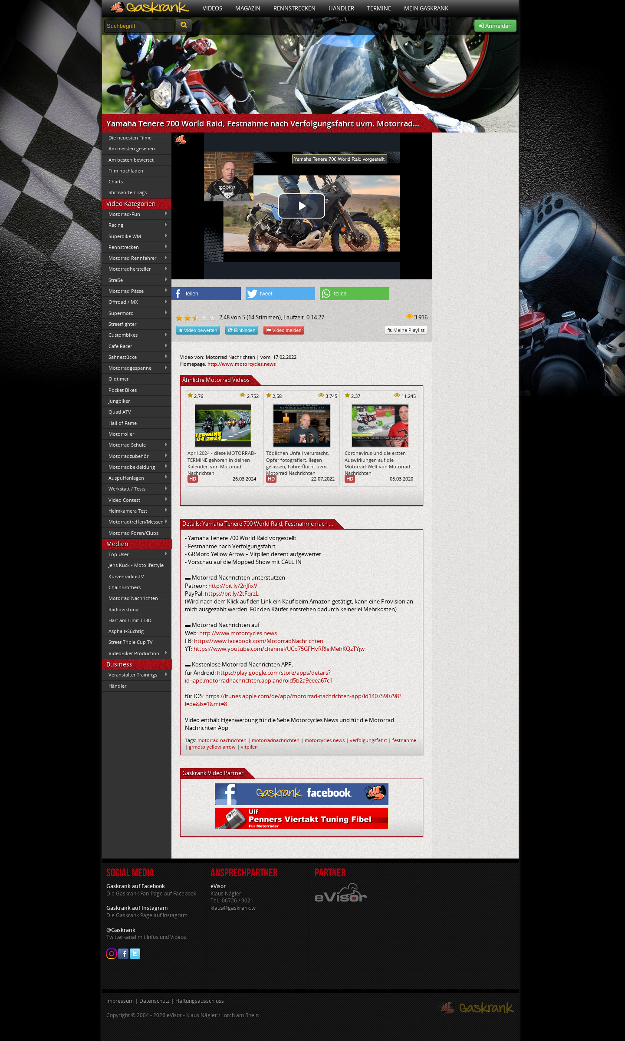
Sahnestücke (135, 356)
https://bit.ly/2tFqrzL (232, 593)
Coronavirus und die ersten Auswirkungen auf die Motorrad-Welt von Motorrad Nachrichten (377, 463)
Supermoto (135, 312)
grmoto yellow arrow (212, 746)
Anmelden (495, 26)
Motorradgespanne (135, 368)
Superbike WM (135, 235)
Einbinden (241, 330)
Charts (116, 181)
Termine (379, 8)
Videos (212, 8)
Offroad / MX (135, 301)
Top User (135, 553)
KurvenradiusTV (126, 576)
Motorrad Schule (135, 444)
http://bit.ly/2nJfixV (232, 586)
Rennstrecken (294, 8)
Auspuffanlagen (135, 477)
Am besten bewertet (131, 159)
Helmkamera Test (135, 510)
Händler (341, 8)
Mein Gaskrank (426, 8)
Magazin (247, 8)
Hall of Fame (123, 423)
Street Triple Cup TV (131, 642)
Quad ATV (120, 411)
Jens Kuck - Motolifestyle (136, 565)
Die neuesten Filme (130, 137)
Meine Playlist (406, 330)
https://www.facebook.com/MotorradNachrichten (258, 641)
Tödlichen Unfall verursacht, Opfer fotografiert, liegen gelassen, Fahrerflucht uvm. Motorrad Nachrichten (297, 463)
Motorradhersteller (135, 268)
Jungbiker (119, 401)
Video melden (283, 330)
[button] (206, 293)
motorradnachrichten (275, 740)
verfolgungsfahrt (368, 740)
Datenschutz (154, 1001)
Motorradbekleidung (135, 466)
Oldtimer (118, 378)
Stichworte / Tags (128, 192)
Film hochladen (126, 170)
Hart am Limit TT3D (130, 620)
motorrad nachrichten (222, 740)
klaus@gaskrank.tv (233, 908)
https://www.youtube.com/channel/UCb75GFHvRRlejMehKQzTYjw (279, 649)
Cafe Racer (135, 345)
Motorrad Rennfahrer (135, 258)
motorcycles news (325, 740)
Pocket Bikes (123, 390)
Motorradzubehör (135, 455)
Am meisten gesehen (132, 148)
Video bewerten (198, 330)
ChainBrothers (125, 587)
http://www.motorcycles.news (241, 364)
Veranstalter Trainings (135, 674)
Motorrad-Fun (135, 213)
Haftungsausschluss (199, 1001)
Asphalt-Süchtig (126, 631)
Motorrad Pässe (135, 290)
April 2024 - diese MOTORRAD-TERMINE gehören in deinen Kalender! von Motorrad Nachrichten (222, 463)
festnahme (404, 740)
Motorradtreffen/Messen (135, 521)
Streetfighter (122, 324)
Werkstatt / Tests (135, 488)
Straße (135, 279)
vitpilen (249, 746)
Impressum (120, 1001)
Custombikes (135, 335)
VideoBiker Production (135, 653)
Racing (135, 225)
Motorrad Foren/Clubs (133, 533)
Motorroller (121, 434)
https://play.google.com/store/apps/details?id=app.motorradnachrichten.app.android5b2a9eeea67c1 (258, 676)
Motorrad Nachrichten (133, 598)
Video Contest (135, 499)
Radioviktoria (123, 609)
